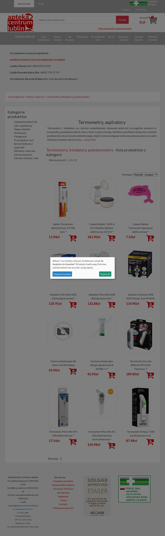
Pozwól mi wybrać (62, 274)
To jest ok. (105, 274)
